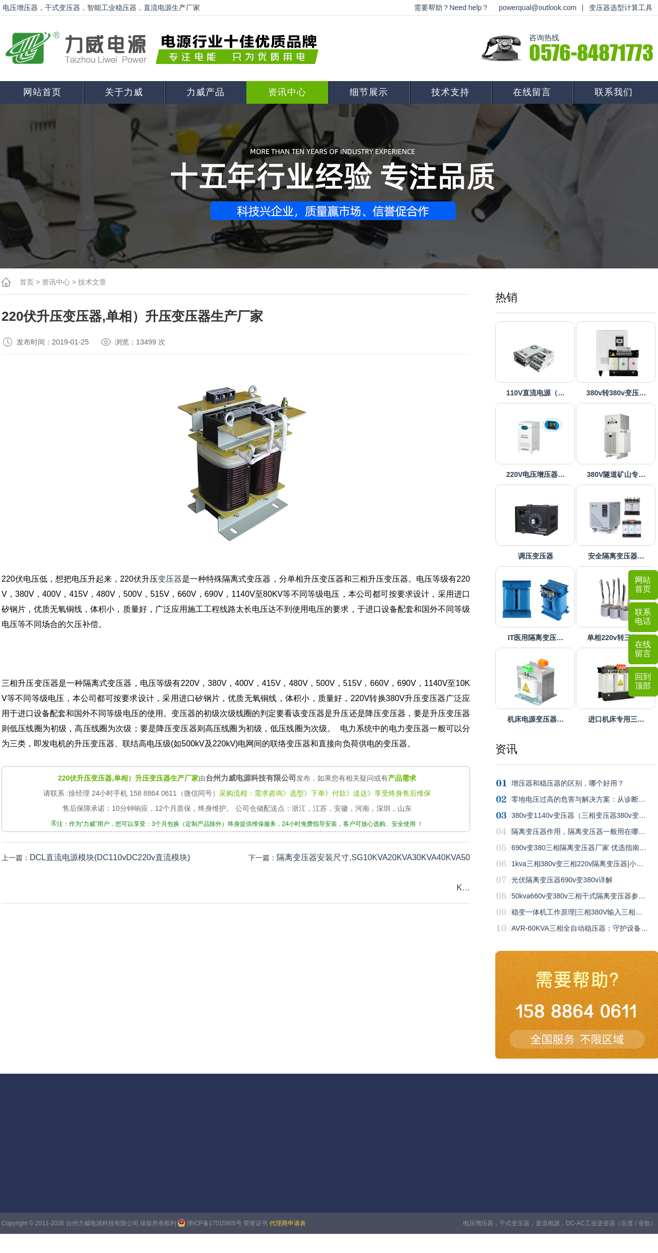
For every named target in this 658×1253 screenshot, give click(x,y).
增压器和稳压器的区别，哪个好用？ (567, 783)
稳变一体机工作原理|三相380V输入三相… (576, 912)
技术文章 (92, 282)
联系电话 (643, 616)
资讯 (506, 749)
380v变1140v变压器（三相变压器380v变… (578, 815)
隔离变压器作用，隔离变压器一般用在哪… (578, 831)
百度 (627, 1223)
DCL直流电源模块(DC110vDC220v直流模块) (110, 857)
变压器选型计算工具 (620, 8)
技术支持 (450, 92)
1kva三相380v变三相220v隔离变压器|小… (577, 864)
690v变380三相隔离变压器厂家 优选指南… (578, 848)
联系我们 (614, 92)
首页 (27, 282)
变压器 (170, 579)
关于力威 (124, 92)
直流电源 (548, 1223)
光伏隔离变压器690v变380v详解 (562, 880)
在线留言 (532, 92)
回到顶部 (643, 681)
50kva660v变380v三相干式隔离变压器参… (578, 896)
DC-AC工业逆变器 (590, 1223)
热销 (506, 297)
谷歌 (644, 1223)
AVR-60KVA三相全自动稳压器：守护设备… (579, 928)
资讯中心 (287, 92)
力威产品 (205, 92)
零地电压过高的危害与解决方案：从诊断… (578, 799)
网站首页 (42, 92)
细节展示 (369, 92)
